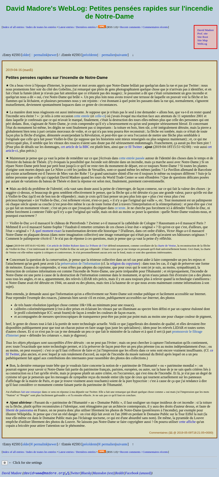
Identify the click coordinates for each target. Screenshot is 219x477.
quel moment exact (49, 231)
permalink (41, 55)
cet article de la (75, 147)
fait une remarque (31, 391)
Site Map (202, 40)
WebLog (202, 43)
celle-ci (100, 116)
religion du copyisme (124, 263)
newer (52, 55)
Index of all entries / (29, 27)
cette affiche (187, 422)
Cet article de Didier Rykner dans (77, 245)
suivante (121, 55)
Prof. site (202, 33)
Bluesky (86, 473)
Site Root (202, 36)
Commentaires (158, 432)
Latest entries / (77, 27)
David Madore (205, 30)
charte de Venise (166, 245)
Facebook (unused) (138, 473)
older (26, 55)
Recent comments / (144, 27)
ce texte (120, 208)
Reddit (119, 473)
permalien (108, 55)
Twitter (75, 473)
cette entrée (82, 116)
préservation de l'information (80, 263)
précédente (90, 55)
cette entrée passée (132, 158)
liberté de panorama (19, 410)
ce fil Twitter (133, 147)
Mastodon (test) (103, 473)
